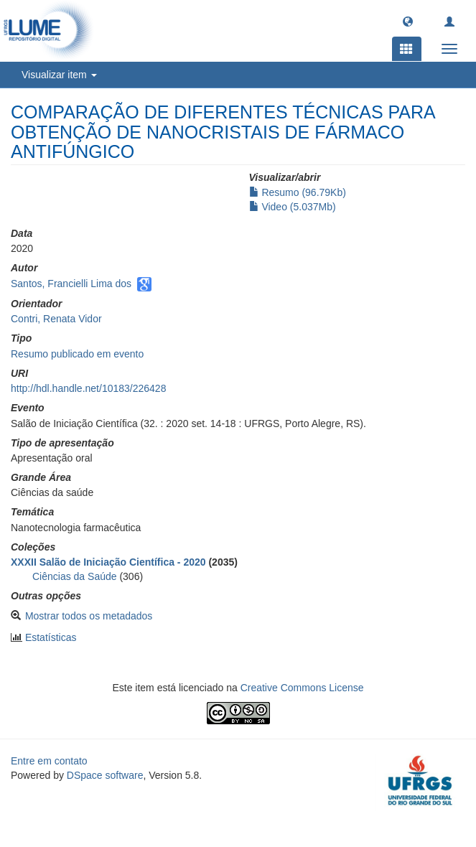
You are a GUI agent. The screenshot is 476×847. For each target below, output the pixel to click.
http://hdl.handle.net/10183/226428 (88, 388)
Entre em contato (49, 761)
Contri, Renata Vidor (56, 318)
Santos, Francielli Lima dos (71, 283)
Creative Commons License (302, 687)
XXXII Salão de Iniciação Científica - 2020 (108, 562)
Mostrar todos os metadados (88, 616)
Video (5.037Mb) (292, 206)
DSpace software (105, 775)
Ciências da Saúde (74, 576)
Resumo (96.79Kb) (297, 192)
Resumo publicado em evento (77, 354)
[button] (408, 21)
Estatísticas (51, 637)
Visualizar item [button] (59, 74)
